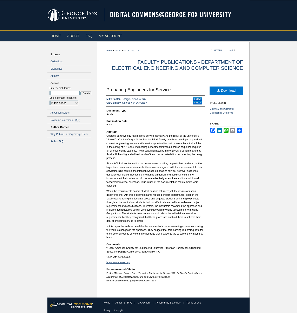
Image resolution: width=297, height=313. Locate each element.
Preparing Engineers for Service (138, 89)
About (119, 302)
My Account (144, 302)
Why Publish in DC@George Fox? (69, 134)
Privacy (107, 310)
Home (109, 50)
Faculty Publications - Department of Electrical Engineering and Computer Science (177, 65)
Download (226, 90)
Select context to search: (63, 97)
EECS (117, 50)
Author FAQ (57, 141)
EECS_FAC (129, 50)
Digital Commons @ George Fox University (174, 15)
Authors (55, 76)
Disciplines (56, 68)
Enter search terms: (60, 88)
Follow (197, 99)
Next (231, 50)
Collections (57, 61)
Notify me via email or (65, 120)
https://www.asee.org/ (118, 262)
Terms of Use (193, 302)
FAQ (130, 302)
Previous (217, 50)
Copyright (118, 310)
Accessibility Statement (169, 302)
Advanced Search (60, 112)
